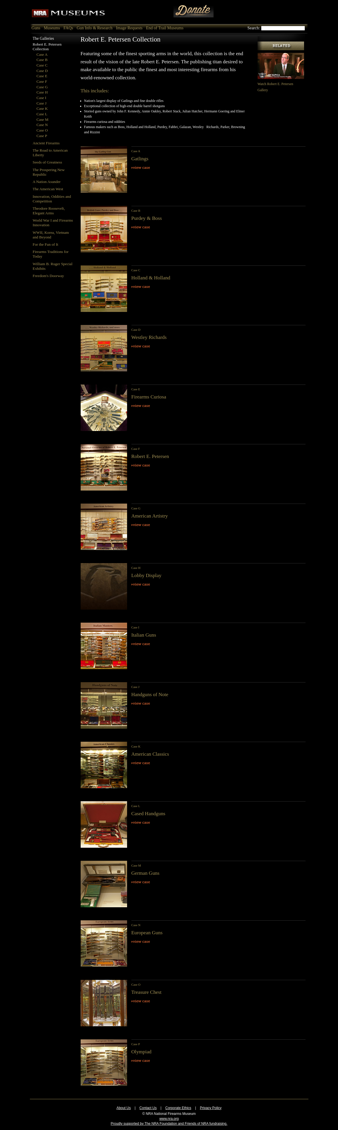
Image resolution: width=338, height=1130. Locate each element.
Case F (42, 81)
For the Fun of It (45, 244)
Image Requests (129, 28)
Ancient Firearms (46, 143)
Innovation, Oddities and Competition (52, 198)
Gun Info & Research (94, 28)
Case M (42, 119)
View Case (141, 167)
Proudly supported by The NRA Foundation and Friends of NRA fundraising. (169, 1124)
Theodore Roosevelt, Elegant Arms (49, 210)
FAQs (68, 28)
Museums (52, 28)
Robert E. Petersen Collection (47, 46)
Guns (36, 28)
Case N (42, 125)
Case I (41, 98)
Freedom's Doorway (48, 276)
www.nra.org (169, 1119)
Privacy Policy (211, 1108)
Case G (42, 87)
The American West (48, 189)
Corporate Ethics (178, 1108)
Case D (42, 71)
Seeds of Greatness (47, 162)
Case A (42, 54)
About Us (123, 1108)
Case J (41, 103)
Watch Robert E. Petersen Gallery (281, 84)
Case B (42, 60)
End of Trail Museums (164, 28)
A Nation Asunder (47, 181)
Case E (42, 76)
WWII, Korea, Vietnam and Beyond (51, 234)
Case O (42, 130)
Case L (42, 114)
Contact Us (148, 1108)
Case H (42, 92)
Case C (42, 65)
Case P (42, 136)
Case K (42, 108)
